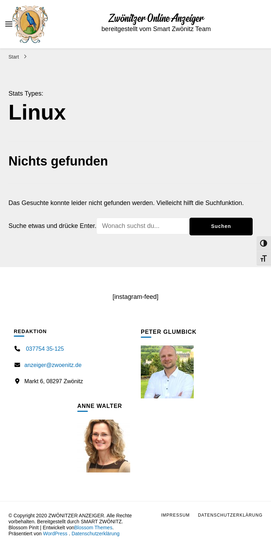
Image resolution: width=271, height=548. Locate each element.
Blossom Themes (93, 527)
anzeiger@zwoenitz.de (53, 365)
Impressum (175, 515)
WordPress (55, 533)
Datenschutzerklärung (96, 533)
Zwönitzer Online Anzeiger (156, 19)
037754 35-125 (44, 349)
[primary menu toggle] (8, 24)
